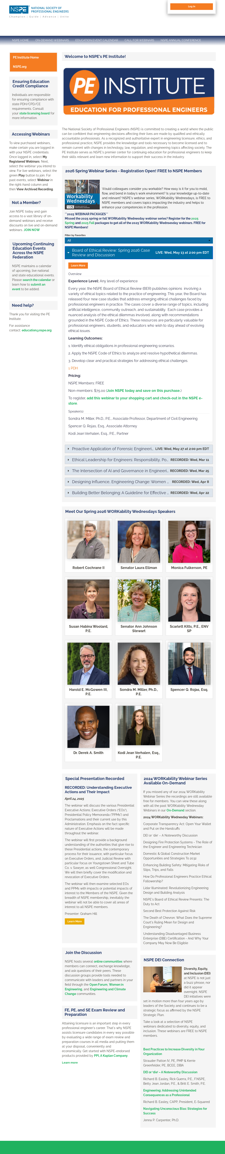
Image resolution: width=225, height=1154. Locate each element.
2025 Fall (87, 223)
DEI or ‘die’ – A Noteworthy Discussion (170, 1072)
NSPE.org (20, 66)
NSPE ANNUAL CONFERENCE (181, 40)
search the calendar (37, 280)
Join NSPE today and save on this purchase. (144, 391)
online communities (108, 961)
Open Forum (98, 984)
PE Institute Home (26, 57)
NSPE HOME (20, 40)
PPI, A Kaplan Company (111, 1055)
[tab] (139, 252)
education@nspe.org (37, 330)
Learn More (78, 265)
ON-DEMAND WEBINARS (52, 40)
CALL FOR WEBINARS (139, 40)
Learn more (70, 1062)
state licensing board (34, 113)
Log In (191, 6)
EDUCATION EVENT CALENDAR (96, 40)
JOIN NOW (32, 230)
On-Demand (175, 810)
